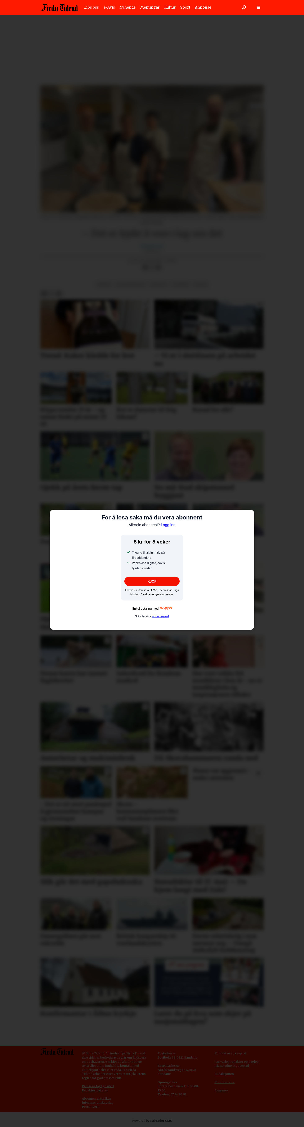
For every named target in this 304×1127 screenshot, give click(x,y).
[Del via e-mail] (158, 267)
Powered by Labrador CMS (152, 1121)
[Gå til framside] (59, 7)
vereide (104, 284)
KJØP (152, 581)
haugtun (158, 284)
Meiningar (150, 7)
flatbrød (180, 284)
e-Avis (109, 7)
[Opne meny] (258, 7)
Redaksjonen (224, 1074)
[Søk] (244, 7)
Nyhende (128, 7)
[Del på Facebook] (145, 267)
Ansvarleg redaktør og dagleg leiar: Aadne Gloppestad (237, 1064)
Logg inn (152, 525)
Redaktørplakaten (95, 1090)
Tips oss (91, 7)
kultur (200, 284)
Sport (185, 7)
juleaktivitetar (130, 284)
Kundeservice (225, 1082)
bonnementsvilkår (97, 1098)
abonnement (160, 616)
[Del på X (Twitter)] (152, 267)
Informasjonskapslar (97, 1102)
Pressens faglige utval (98, 1086)
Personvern (90, 1107)
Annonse (203, 7)
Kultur (170, 7)
